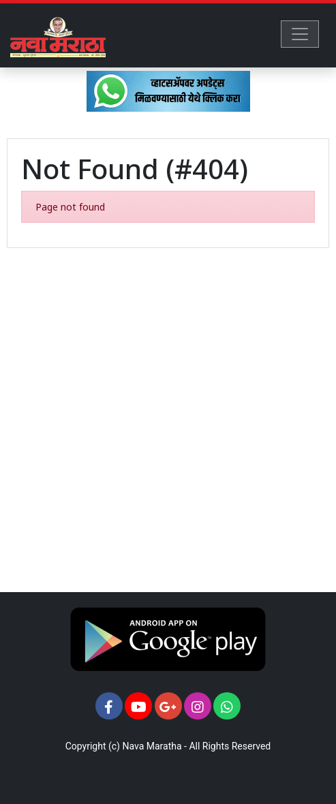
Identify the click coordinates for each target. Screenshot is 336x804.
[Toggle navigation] (300, 34)
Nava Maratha (151, 746)
